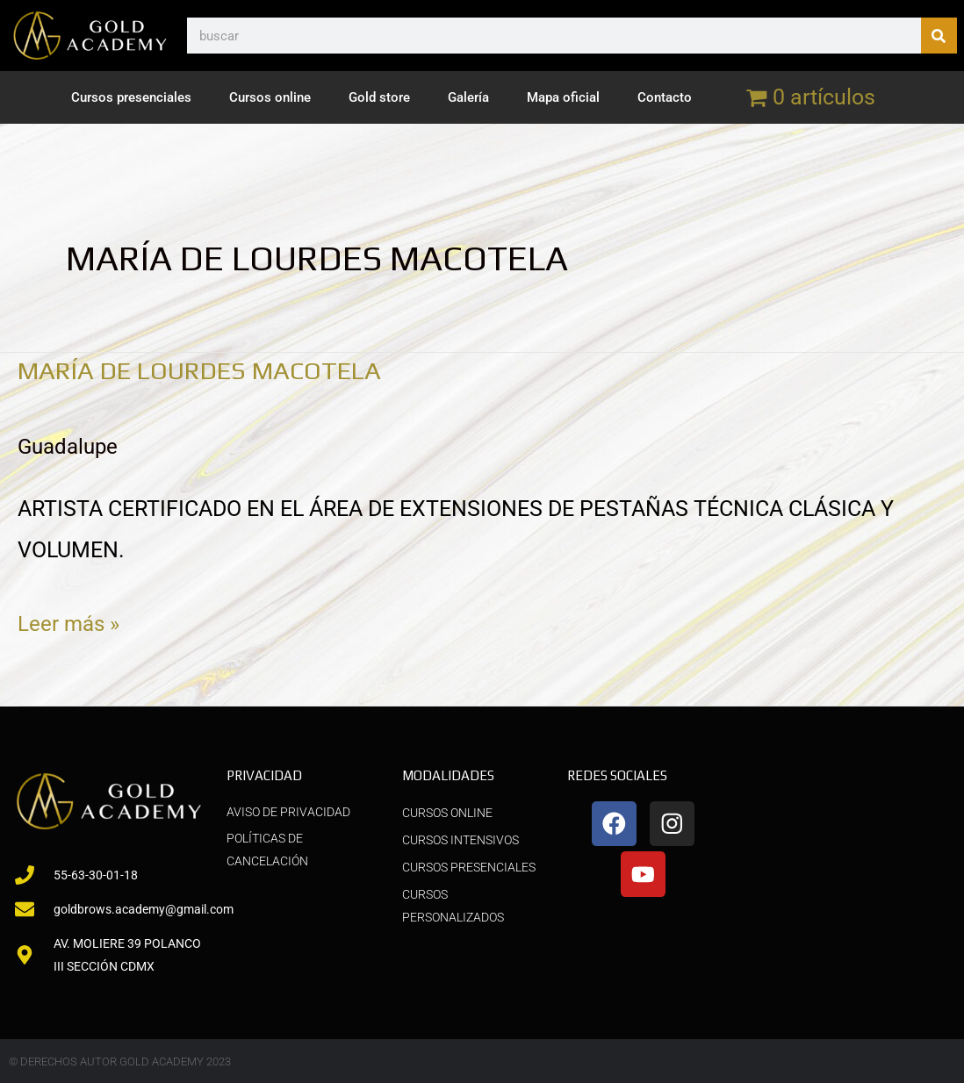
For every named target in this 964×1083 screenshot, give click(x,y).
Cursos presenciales (131, 97)
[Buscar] (939, 36)
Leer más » (70, 620)
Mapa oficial (563, 97)
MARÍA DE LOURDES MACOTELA (212, 370)
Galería (468, 97)
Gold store (379, 97)
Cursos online (270, 97)
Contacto (664, 97)
